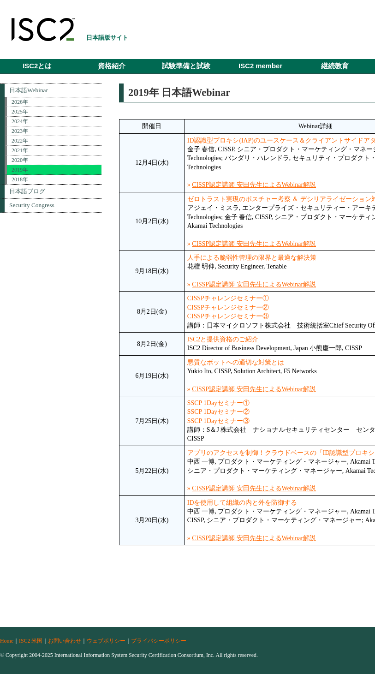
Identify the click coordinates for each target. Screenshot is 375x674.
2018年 (20, 179)
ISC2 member (260, 66)
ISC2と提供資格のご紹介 (222, 339)
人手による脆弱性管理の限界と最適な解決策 (251, 257)
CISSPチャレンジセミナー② (228, 307)
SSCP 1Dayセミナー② (218, 411)
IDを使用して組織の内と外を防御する (242, 502)
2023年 (20, 131)
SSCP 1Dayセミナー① (218, 403)
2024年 (20, 121)
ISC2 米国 (30, 641)
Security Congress (31, 205)
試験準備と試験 (186, 66)
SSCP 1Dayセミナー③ (218, 421)
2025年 (20, 111)
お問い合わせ (64, 641)
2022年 (20, 140)
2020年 (20, 160)
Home (6, 641)
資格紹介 (111, 66)
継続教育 (335, 66)
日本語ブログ (27, 191)
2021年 (20, 150)
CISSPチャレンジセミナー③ (228, 316)
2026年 (20, 102)
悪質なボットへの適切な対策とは (235, 362)
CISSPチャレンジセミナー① (228, 298)
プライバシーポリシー (158, 641)
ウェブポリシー (106, 641)
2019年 (20, 170)
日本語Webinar (28, 90)
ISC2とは (37, 66)
